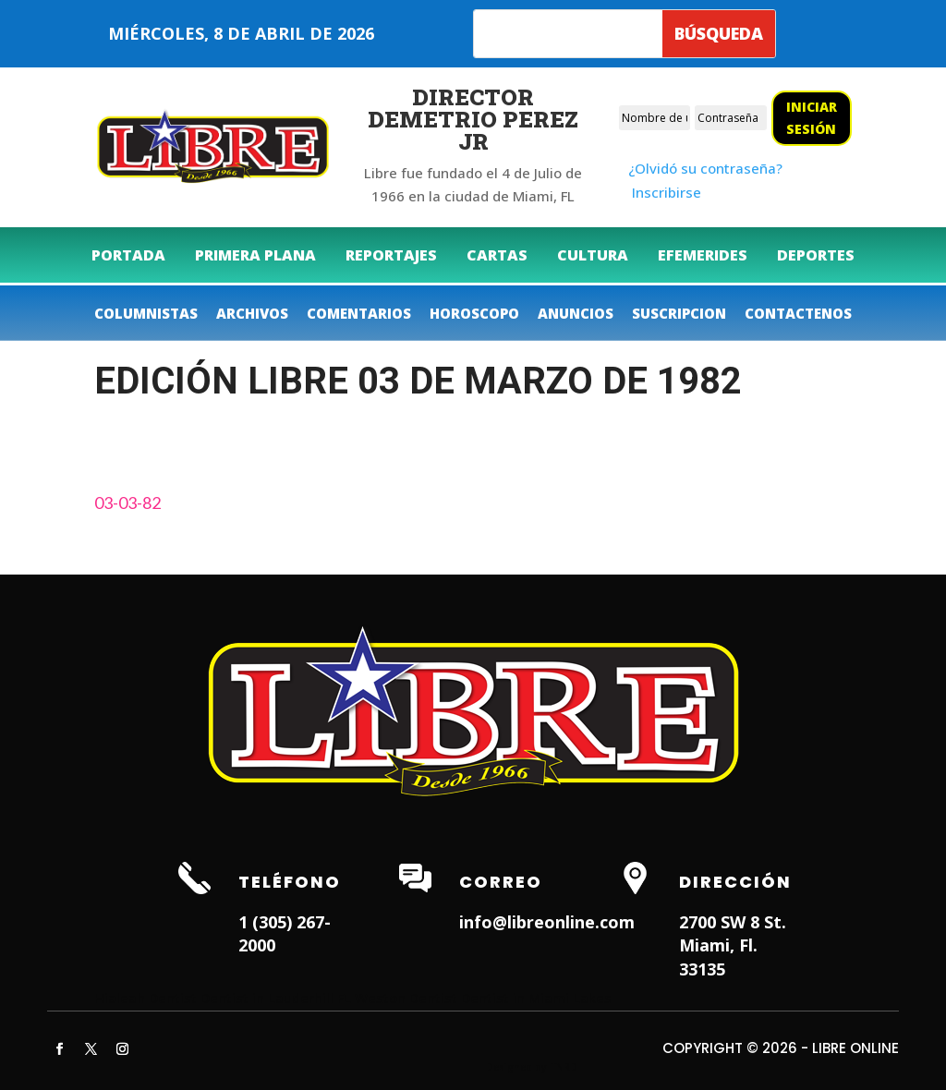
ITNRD (563, 1066)
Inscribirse (666, 192)
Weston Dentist (406, 997)
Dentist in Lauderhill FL (275, 997)
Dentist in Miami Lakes (536, 997)
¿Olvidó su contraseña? (705, 168)
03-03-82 (127, 502)
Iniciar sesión (811, 118)
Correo (500, 881)
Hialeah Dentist (145, 997)
